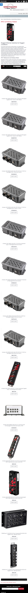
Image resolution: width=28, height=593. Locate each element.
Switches (14, 582)
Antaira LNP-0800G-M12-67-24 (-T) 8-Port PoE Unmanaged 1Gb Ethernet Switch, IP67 (14, 425)
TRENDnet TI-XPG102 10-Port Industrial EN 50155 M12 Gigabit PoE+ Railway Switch (14, 534)
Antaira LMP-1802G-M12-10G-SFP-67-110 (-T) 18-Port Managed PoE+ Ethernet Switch (14, 171)
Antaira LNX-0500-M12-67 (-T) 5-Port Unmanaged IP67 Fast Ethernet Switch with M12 (14, 461)
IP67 (2, 582)
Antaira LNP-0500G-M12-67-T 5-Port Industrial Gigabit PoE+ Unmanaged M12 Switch (14, 389)
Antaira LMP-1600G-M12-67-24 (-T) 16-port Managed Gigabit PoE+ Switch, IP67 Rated (14, 135)
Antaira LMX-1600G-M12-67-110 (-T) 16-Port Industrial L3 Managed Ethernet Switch (14, 280)
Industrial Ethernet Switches (16, 19)
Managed (10, 582)
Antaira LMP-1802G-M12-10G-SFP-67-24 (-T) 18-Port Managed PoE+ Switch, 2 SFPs (14, 208)
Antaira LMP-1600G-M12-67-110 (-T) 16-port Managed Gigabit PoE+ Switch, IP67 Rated (14, 99)
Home (2, 19)
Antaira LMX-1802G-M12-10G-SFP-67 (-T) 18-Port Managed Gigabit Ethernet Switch (14, 316)
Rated (7, 582)
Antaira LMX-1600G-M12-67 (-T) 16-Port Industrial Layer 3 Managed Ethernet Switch (14, 244)
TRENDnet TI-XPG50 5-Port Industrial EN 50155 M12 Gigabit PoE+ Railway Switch (14, 570)
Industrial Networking (7, 19)
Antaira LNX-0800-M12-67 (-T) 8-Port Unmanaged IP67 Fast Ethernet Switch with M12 (14, 498)
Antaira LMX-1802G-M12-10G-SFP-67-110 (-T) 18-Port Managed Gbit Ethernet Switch (14, 353)
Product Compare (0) (9, 66)
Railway (4, 582)
